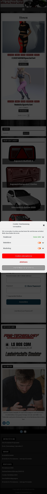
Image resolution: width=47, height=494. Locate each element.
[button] (44, 233)
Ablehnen (23, 270)
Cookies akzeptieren (23, 264)
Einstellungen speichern (24, 276)
